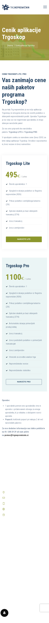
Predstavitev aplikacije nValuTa (15, 548)
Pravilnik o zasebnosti (11, 574)
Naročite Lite (23, 239)
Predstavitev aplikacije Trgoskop (15, 538)
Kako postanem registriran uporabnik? (17, 600)
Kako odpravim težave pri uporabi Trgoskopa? (21, 604)
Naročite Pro (24, 382)
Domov (9, 45)
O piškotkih (6, 579)
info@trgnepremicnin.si (15, 498)
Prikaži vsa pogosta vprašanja (14, 610)
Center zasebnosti (9, 584)
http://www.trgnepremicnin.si (18, 509)
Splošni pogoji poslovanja (12, 569)
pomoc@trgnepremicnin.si (16, 435)
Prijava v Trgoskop (10, 543)
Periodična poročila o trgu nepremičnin (18, 553)
